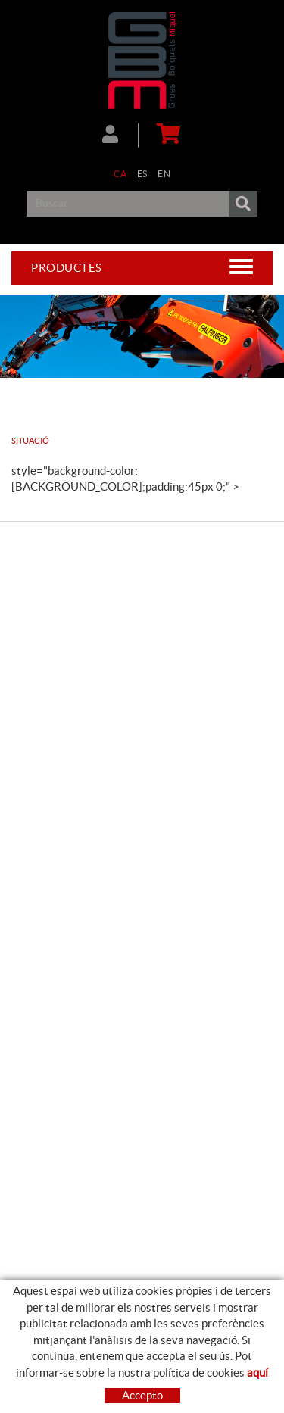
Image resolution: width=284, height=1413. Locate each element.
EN (164, 174)
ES (142, 174)
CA (120, 174)
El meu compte (110, 134)
